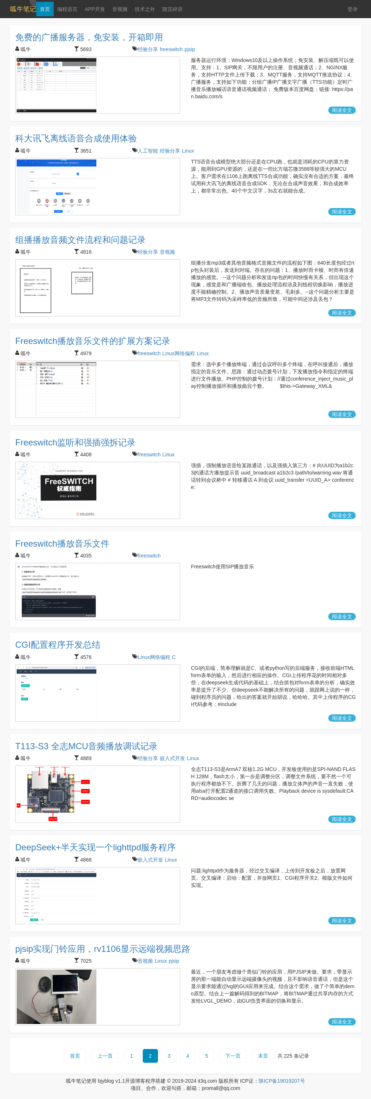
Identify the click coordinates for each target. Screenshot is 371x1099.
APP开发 (94, 9)
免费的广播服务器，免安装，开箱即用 (89, 37)
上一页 (105, 1056)
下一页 (233, 1056)
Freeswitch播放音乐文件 (62, 543)
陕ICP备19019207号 (282, 1081)
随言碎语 (172, 9)
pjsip (189, 49)
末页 (263, 1056)
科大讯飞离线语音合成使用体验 (76, 138)
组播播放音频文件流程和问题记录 (80, 240)
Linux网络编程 (178, 353)
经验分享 (148, 49)
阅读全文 (342, 110)
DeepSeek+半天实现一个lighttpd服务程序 (95, 847)
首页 (44, 9)
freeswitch (171, 49)
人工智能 (148, 151)
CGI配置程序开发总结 (57, 645)
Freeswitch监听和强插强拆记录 (75, 442)
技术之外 (144, 9)
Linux (188, 151)
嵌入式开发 (172, 758)
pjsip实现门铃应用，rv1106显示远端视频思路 (102, 949)
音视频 (119, 9)
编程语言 (67, 9)
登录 (352, 9)
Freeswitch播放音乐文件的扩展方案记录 (92, 341)
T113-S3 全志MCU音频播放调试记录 (86, 746)
